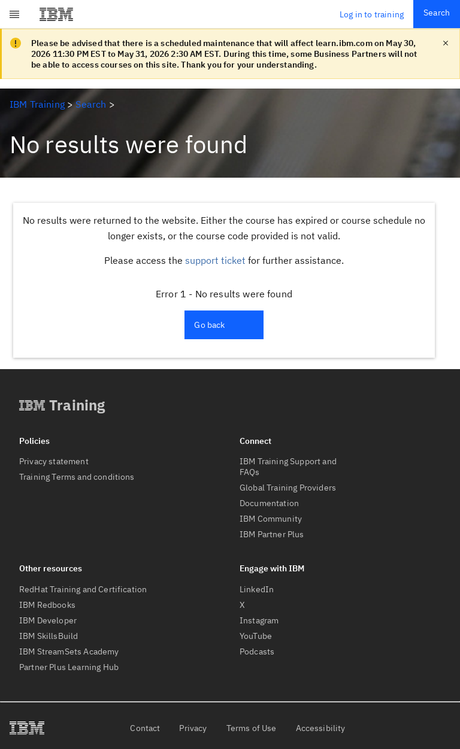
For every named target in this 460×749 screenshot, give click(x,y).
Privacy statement (54, 461)
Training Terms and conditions (77, 476)
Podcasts (257, 651)
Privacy (193, 728)
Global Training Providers (288, 487)
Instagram (259, 620)
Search (436, 12)
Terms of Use (251, 728)
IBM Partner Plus (272, 534)
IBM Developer (48, 620)
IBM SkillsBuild (48, 636)
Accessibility (321, 728)
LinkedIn (257, 589)
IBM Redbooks (47, 604)
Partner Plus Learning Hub (69, 667)
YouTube (256, 636)
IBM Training (37, 104)
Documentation (269, 503)
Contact (145, 728)
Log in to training (372, 14)
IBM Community (271, 518)
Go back (209, 324)
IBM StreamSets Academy (69, 651)
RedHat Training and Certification (83, 589)
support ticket (215, 260)
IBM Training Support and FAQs (288, 466)
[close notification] (445, 43)
